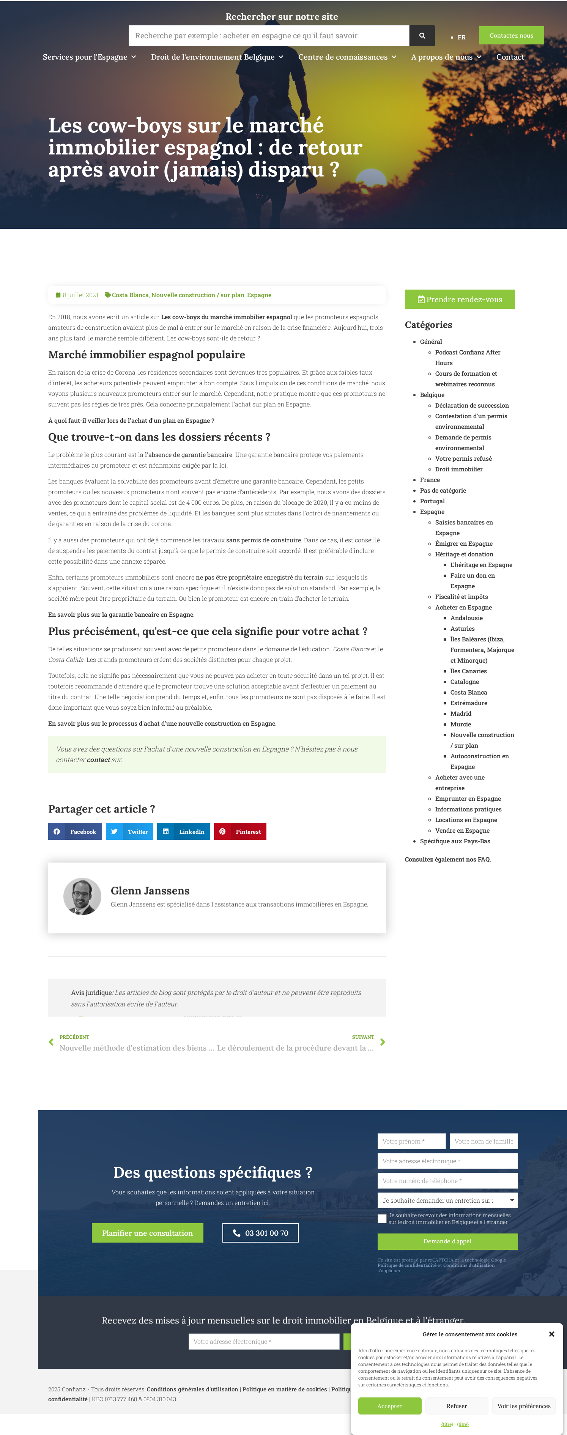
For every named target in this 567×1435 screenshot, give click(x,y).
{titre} (447, 1424)
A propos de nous (446, 56)
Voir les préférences (524, 1406)
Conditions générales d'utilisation (192, 1390)
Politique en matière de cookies (285, 1390)
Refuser (457, 1406)
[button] (552, 1334)
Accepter (390, 1406)
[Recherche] (422, 35)
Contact (510, 56)
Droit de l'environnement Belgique (217, 56)
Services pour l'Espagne (89, 56)
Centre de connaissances (347, 56)
